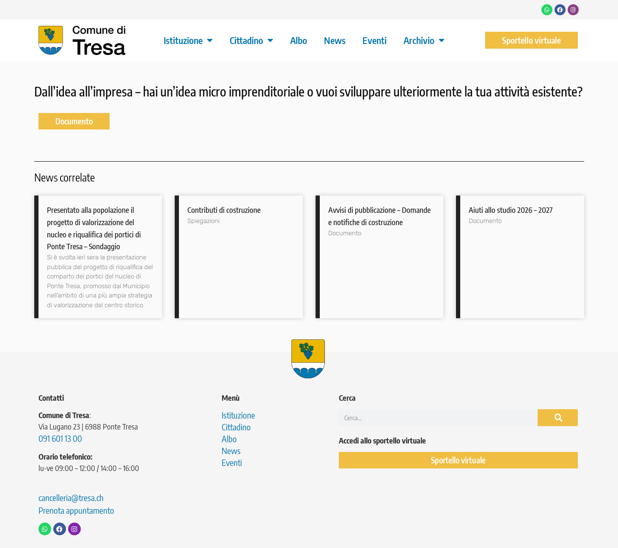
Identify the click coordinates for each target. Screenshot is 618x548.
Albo (298, 40)
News (335, 40)
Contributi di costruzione (224, 210)
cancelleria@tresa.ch (71, 497)
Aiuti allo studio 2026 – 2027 (511, 210)
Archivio (424, 40)
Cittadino (251, 40)
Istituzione (188, 40)
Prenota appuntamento (76, 510)
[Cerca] (558, 417)
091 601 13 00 (60, 438)
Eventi (375, 40)
